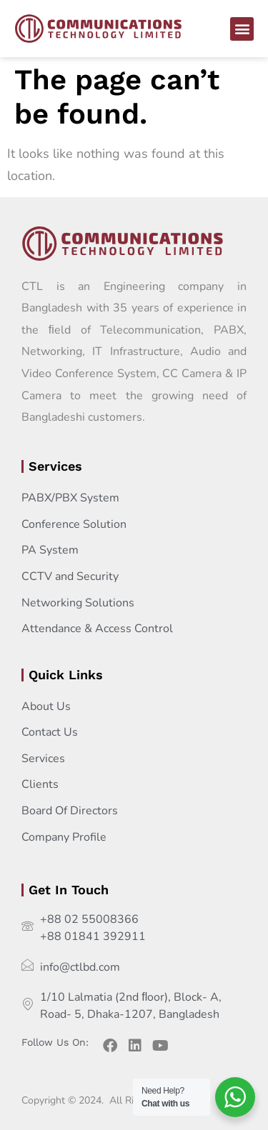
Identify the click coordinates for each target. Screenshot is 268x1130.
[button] (242, 29)
